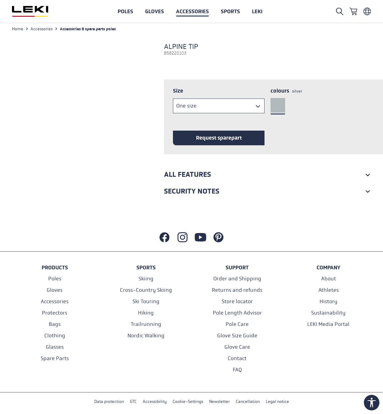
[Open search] (340, 11)
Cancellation (248, 401)
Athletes (328, 290)
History (329, 301)
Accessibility (155, 401)
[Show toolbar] (371, 402)
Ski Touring (146, 301)
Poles (54, 279)
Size (178, 90)
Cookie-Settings (188, 401)
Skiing (146, 279)
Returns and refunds (237, 290)
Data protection (109, 401)
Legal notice (277, 401)
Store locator (237, 301)
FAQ (237, 370)
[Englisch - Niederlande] (367, 11)
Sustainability (328, 313)
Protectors (54, 313)
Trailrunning (146, 324)
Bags (55, 324)
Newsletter (219, 401)
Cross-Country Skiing (146, 290)
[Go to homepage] (36, 11)
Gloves (55, 290)
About (328, 279)
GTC (133, 401)
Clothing (54, 336)
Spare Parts (55, 358)
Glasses (55, 347)
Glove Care (237, 347)
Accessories (55, 301)
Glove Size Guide (237, 336)
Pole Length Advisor (237, 313)
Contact (237, 358)
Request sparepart (219, 138)
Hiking (146, 313)
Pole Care (237, 324)
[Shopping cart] (353, 11)
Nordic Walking (146, 336)
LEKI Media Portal (328, 324)
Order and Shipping (237, 279)
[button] (230, 11)
